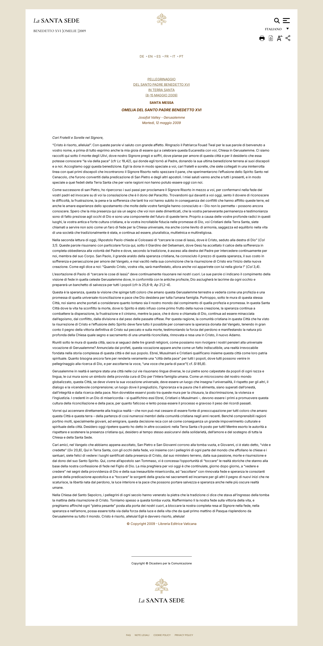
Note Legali (142, 635)
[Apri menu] (286, 20)
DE (142, 56)
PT (181, 56)
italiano (274, 30)
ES (159, 56)
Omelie (70, 31)
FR (167, 56)
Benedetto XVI (47, 31)
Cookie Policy (162, 635)
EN (150, 56)
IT (173, 56)
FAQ (128, 635)
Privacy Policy (184, 635)
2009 (82, 31)
